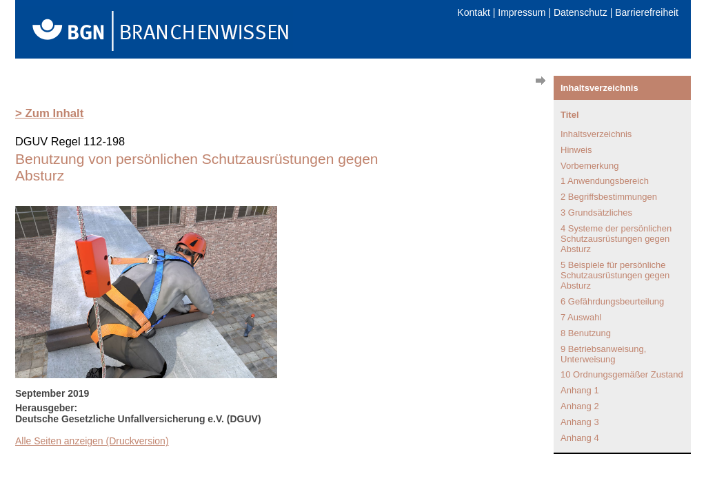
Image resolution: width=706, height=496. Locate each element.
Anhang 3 (580, 422)
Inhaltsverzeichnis (596, 134)
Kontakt (473, 12)
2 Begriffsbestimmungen (609, 197)
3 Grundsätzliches (596, 212)
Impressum (521, 12)
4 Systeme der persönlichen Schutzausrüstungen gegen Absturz (616, 238)
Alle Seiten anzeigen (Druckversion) (92, 440)
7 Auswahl (581, 317)
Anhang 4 (580, 438)
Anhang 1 (580, 390)
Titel (570, 115)
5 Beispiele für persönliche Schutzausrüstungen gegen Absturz (615, 275)
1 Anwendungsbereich (605, 181)
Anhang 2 (580, 406)
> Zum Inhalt (49, 113)
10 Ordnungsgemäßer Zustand (622, 374)
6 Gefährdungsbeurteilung (612, 301)
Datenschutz (580, 12)
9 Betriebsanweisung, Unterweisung (603, 354)
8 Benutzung (586, 333)
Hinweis (576, 150)
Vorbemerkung (590, 166)
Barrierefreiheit (646, 12)
